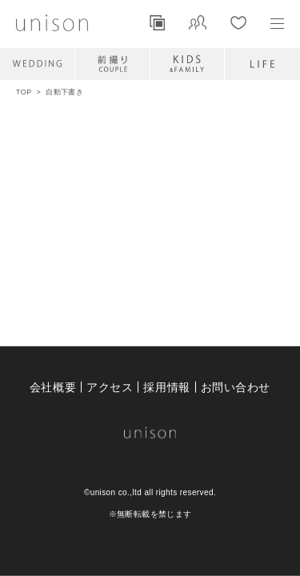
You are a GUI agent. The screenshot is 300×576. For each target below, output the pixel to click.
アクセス (109, 386)
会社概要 (53, 386)
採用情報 (166, 386)
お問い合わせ (235, 386)
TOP (24, 92)
